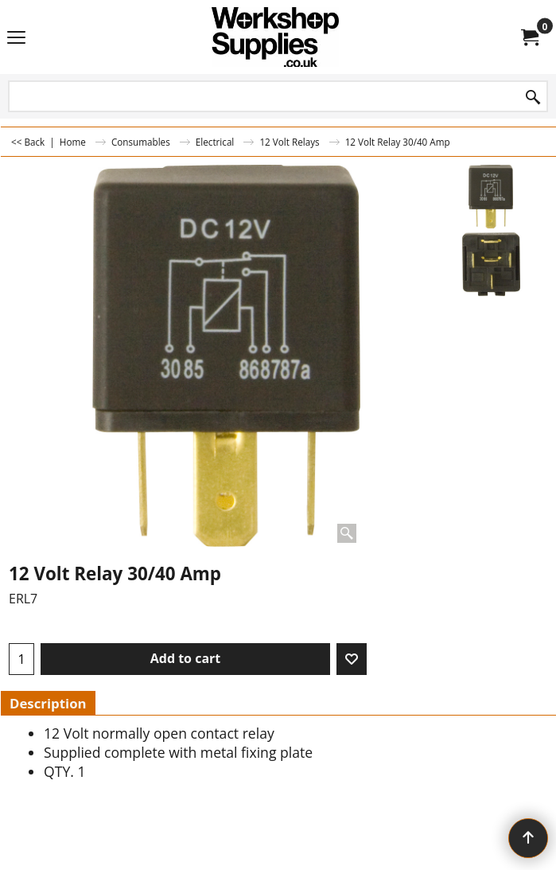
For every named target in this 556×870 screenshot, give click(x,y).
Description (48, 703)
